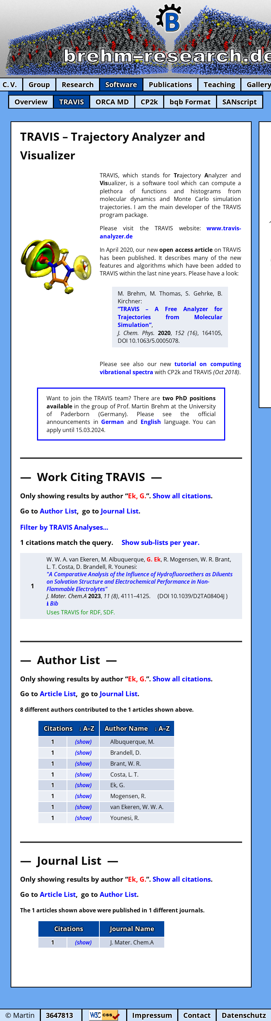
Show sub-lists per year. (160, 542)
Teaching (219, 84)
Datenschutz (244, 1015)
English (151, 422)
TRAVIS (71, 102)
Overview (31, 102)
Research (78, 84)
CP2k (149, 102)
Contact (197, 1015)
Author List (58, 510)
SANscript (239, 102)
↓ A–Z (86, 728)
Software (121, 84)
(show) (83, 742)
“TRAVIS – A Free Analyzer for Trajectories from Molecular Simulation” (170, 317)
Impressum (152, 1015)
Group (39, 84)
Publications (170, 84)
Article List (58, 693)
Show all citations (182, 495)
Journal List (119, 510)
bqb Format (190, 102)
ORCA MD (112, 102)
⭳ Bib (52, 603)
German (112, 422)
